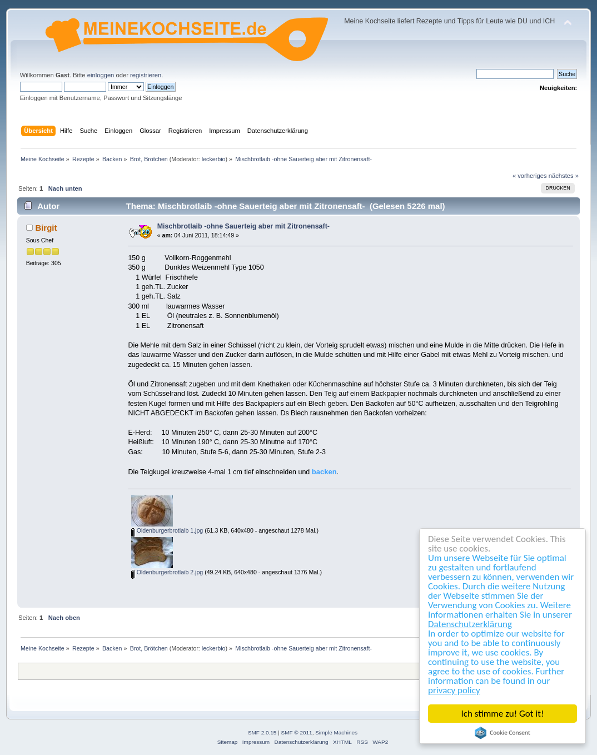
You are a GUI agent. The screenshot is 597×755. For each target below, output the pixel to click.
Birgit (46, 227)
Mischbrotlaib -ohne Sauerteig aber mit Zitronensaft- (243, 226)
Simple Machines (336, 732)
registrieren (145, 75)
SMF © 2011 (296, 732)
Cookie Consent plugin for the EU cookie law (502, 733)
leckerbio (214, 159)
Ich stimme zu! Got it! (502, 713)
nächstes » (564, 175)
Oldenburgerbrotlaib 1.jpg (167, 530)
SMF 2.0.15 (262, 732)
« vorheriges (530, 175)
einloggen (101, 75)
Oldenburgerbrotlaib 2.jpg (167, 572)
